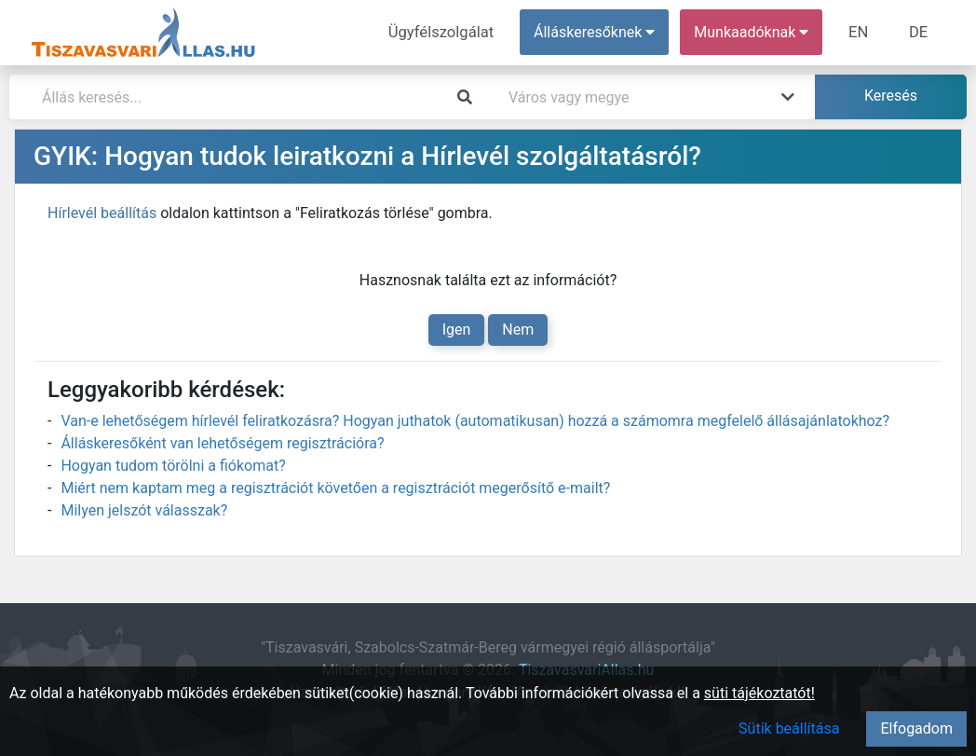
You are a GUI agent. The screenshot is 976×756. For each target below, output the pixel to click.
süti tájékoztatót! (759, 693)
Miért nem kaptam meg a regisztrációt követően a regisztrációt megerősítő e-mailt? (335, 488)
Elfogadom (916, 728)
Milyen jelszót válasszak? (144, 510)
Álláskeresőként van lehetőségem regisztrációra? (222, 443)
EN (862, 32)
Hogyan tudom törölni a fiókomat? (173, 465)
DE (919, 32)
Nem (518, 329)
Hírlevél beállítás (101, 213)
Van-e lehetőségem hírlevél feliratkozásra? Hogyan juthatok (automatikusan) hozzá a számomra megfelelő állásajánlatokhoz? (475, 421)
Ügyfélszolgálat (447, 32)
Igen (456, 329)
